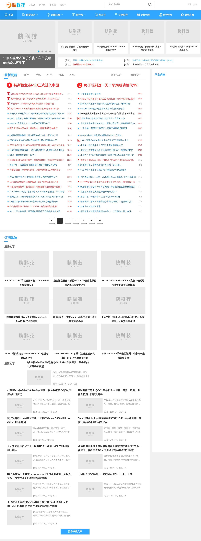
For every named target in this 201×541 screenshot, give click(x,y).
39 (56, 523)
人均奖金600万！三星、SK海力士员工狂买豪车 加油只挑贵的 (108, 177)
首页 (8, 15)
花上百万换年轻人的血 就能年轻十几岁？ (98, 192)
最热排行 (116, 75)
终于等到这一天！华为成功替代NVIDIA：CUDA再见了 (35, 99)
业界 (72, 75)
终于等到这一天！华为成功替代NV (110, 85)
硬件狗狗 (143, 15)
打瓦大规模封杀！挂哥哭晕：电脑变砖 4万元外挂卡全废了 (36, 187)
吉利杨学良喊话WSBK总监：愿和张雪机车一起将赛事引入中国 (108, 123)
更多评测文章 (75, 531)
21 (56, 496)
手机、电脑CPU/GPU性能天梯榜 (88, 60)
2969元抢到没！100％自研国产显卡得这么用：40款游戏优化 (37, 145)
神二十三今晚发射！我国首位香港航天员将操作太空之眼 (35, 211)
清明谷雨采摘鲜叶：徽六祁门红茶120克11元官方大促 (34, 135)
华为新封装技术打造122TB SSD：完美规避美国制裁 (33, 206)
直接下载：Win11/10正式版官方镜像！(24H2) (152, 60)
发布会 (100, 15)
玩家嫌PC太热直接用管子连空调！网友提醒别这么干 (33, 140)
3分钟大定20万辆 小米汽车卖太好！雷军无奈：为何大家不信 (107, 182)
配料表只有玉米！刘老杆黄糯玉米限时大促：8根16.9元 (105, 103)
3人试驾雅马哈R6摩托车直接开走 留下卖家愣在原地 (105, 140)
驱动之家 (187, 15)
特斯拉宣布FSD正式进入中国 (36, 85)
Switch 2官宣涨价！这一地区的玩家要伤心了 (30, 123)
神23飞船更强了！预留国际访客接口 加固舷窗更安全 (33, 177)
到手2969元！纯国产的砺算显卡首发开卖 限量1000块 (35, 108)
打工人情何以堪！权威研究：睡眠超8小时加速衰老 (103, 170)
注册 (195, 4)
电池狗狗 (165, 15)
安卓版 (42, 4)
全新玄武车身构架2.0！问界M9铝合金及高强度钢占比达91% (37, 113)
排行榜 (79, 15)
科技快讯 (30, 15)
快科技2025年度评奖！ (83, 64)
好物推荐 (121, 15)
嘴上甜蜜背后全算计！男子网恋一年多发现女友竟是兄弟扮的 (107, 187)
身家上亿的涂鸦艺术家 (90, 206)
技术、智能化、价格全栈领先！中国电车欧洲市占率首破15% (37, 118)
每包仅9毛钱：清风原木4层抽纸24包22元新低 (101, 135)
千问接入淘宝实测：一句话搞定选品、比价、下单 (105, 474)
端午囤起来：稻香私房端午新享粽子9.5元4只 (100, 165)
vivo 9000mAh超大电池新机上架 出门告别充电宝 (102, 108)
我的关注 (136, 75)
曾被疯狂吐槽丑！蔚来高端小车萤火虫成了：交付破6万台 (106, 201)
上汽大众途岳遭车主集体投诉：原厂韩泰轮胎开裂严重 (34, 182)
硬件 (26, 75)
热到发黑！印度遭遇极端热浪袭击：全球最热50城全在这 (105, 211)
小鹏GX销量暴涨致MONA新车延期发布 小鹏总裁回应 (34, 201)
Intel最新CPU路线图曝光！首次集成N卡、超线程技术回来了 (37, 160)
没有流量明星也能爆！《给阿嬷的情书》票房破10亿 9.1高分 (37, 150)
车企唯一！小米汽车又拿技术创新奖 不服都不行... (33, 103)
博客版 (63, 4)
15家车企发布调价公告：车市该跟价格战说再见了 (27, 60)
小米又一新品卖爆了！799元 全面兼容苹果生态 (101, 145)
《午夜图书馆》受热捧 (90, 94)
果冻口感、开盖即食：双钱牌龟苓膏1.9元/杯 (100, 196)
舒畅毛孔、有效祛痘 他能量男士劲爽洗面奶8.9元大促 (34, 165)
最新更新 (10, 76)
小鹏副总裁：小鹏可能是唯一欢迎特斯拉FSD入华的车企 (35, 170)
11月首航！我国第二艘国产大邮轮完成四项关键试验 (103, 128)
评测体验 (55, 15)
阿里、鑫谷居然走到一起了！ (23, 155)
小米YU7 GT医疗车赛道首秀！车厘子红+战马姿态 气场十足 (107, 155)
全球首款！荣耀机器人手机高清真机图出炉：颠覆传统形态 (106, 150)
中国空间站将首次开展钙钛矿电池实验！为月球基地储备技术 (107, 99)
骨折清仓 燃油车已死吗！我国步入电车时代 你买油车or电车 (107, 160)
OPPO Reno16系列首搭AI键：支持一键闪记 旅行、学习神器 (37, 192)
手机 (38, 75)
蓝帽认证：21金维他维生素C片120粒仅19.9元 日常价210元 (36, 196)
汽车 (61, 75)
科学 (49, 75)
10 (56, 412)
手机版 (32, 4)
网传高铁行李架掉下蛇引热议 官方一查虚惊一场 (103, 118)
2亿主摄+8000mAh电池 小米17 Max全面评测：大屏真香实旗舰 (39, 94)
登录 (189, 4)
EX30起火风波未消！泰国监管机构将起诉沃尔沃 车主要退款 (107, 113)
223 (75, 384)
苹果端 (53, 4)
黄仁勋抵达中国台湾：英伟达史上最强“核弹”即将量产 (34, 128)
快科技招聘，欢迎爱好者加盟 (145, 64)
